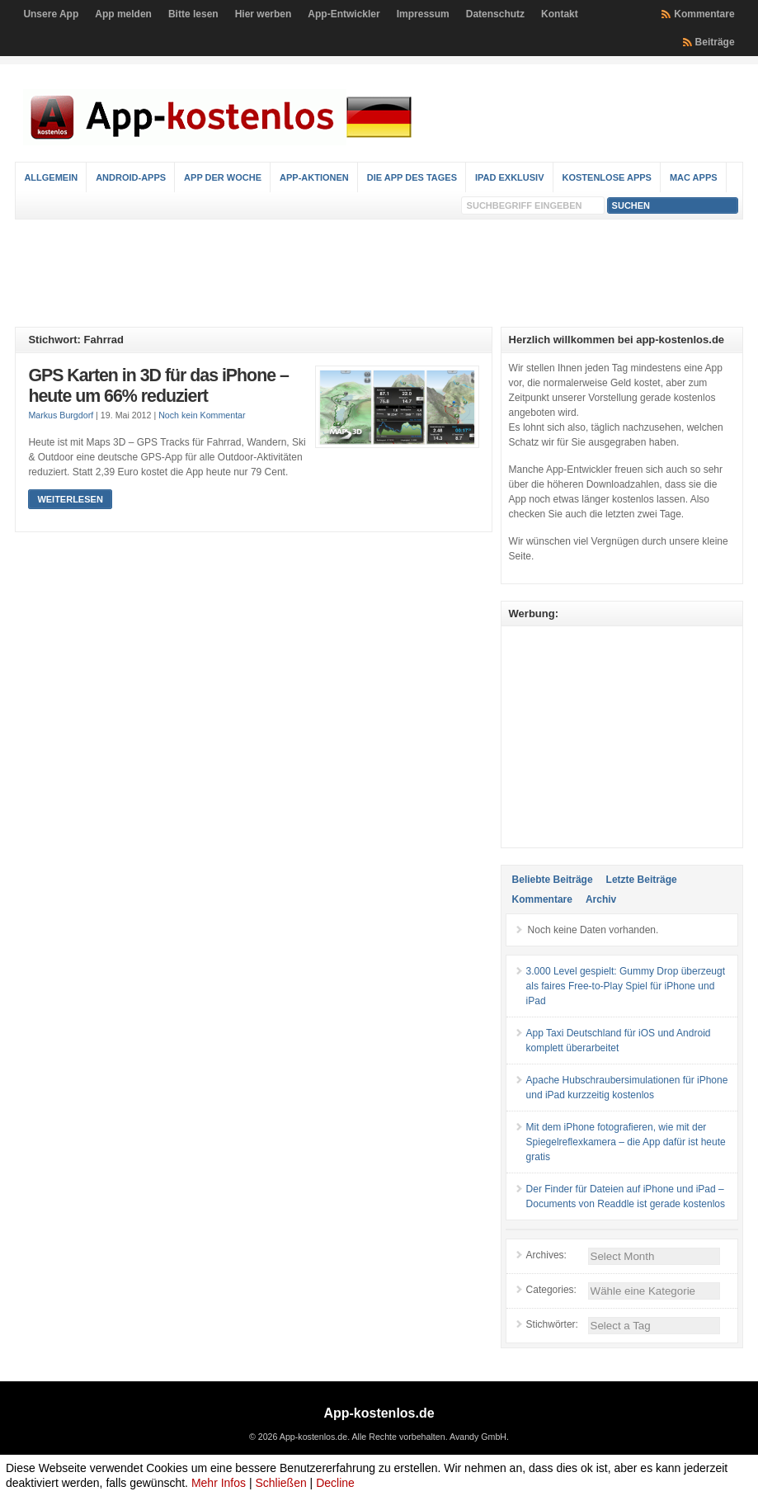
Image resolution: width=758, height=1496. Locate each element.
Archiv (601, 899)
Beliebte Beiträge (552, 879)
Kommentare (704, 14)
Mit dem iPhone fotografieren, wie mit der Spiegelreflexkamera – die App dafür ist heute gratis (626, 1142)
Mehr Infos (218, 1482)
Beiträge (715, 42)
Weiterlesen (69, 499)
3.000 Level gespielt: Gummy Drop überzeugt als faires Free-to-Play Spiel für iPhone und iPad (625, 986)
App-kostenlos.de (378, 1413)
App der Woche (222, 177)
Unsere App (50, 14)
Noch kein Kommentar (201, 415)
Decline (335, 1482)
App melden (123, 14)
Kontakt (559, 14)
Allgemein (51, 177)
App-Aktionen (314, 177)
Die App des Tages (412, 177)
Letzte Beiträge (641, 879)
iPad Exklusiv (509, 177)
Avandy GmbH (478, 1437)
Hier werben (263, 14)
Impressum (423, 14)
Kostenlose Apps (607, 177)
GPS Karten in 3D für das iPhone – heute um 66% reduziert (158, 386)
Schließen (280, 1482)
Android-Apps (131, 177)
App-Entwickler (343, 14)
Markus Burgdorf (60, 415)
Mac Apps (694, 177)
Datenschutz (495, 14)
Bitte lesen (193, 14)
